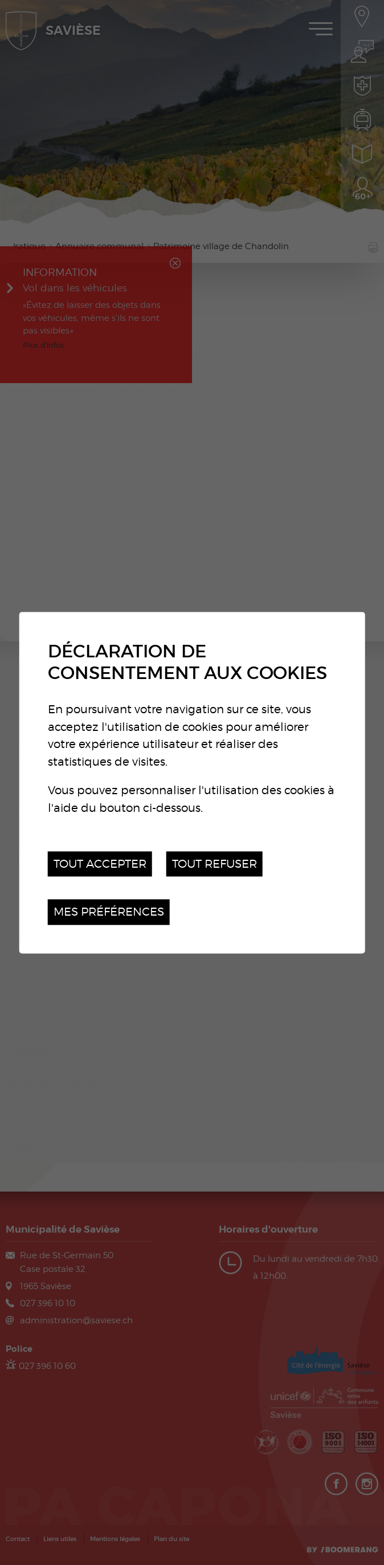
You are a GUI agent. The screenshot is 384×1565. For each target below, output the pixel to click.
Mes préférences (109, 912)
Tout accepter (100, 863)
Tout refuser (214, 863)
